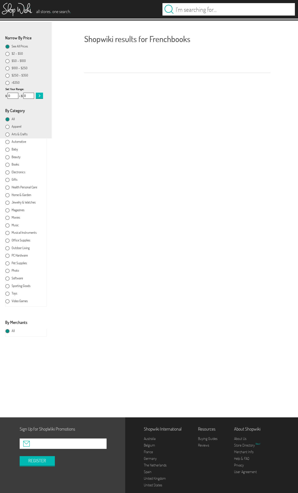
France (148, 451)
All (13, 119)
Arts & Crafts (20, 134)
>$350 (16, 83)
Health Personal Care (24, 187)
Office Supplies (21, 240)
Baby (15, 149)
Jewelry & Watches (24, 202)
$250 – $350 (20, 75)
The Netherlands (155, 465)
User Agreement (245, 471)
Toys (14, 293)
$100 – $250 (20, 68)
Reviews (203, 445)
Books (15, 164)
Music (15, 225)
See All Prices (20, 46)
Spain (147, 471)
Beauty (16, 157)
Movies (16, 217)
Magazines (18, 210)
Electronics (18, 172)
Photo (15, 271)
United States (153, 485)
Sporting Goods (21, 286)
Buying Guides (207, 438)
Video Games (20, 301)
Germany (150, 458)
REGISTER (37, 461)
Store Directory (245, 445)
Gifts (14, 180)
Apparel (16, 126)
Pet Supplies (19, 263)
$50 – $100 (19, 61)
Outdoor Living (21, 248)
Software (17, 278)
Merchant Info (244, 451)
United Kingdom (155, 478)
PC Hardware (20, 255)
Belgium (149, 445)
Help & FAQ (241, 458)
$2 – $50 (17, 54)
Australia (150, 438)
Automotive (19, 142)
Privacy (239, 465)
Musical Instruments (24, 233)
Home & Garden (21, 195)
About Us (240, 438)
